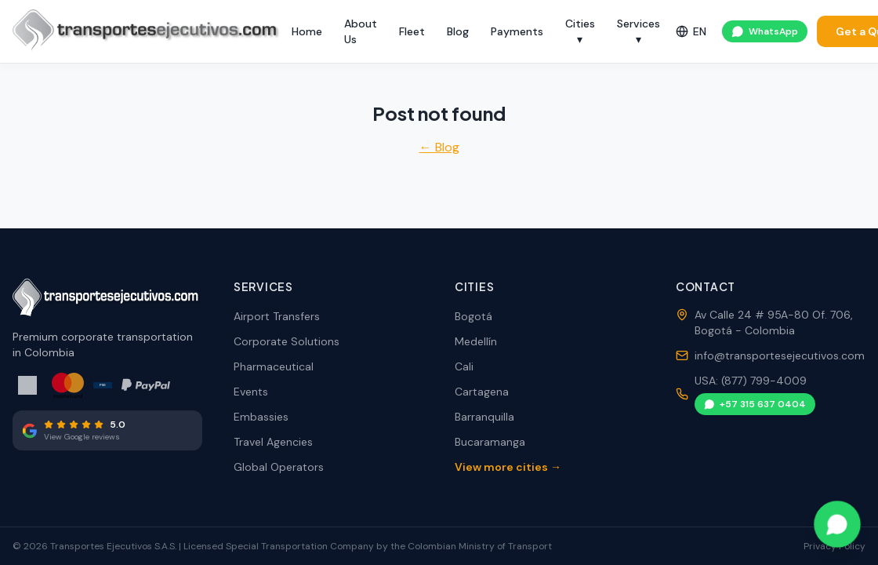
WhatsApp (764, 31)
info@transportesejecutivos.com (780, 355)
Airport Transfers (277, 316)
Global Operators (279, 467)
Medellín (476, 341)
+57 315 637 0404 (755, 404)
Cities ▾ (580, 31)
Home (307, 31)
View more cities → (508, 467)
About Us (360, 31)
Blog (458, 31)
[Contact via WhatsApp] (837, 524)
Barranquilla (484, 417)
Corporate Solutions (286, 341)
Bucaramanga (490, 442)
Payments (517, 31)
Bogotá (473, 316)
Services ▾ (638, 31)
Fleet (412, 31)
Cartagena (482, 392)
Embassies (261, 417)
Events (251, 392)
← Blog (439, 147)
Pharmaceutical (274, 366)
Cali (464, 366)
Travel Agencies (273, 442)
